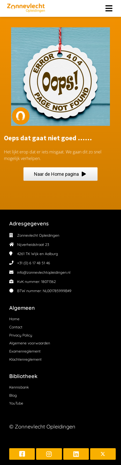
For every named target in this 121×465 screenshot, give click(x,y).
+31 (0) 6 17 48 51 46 (33, 263)
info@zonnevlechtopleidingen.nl (43, 272)
